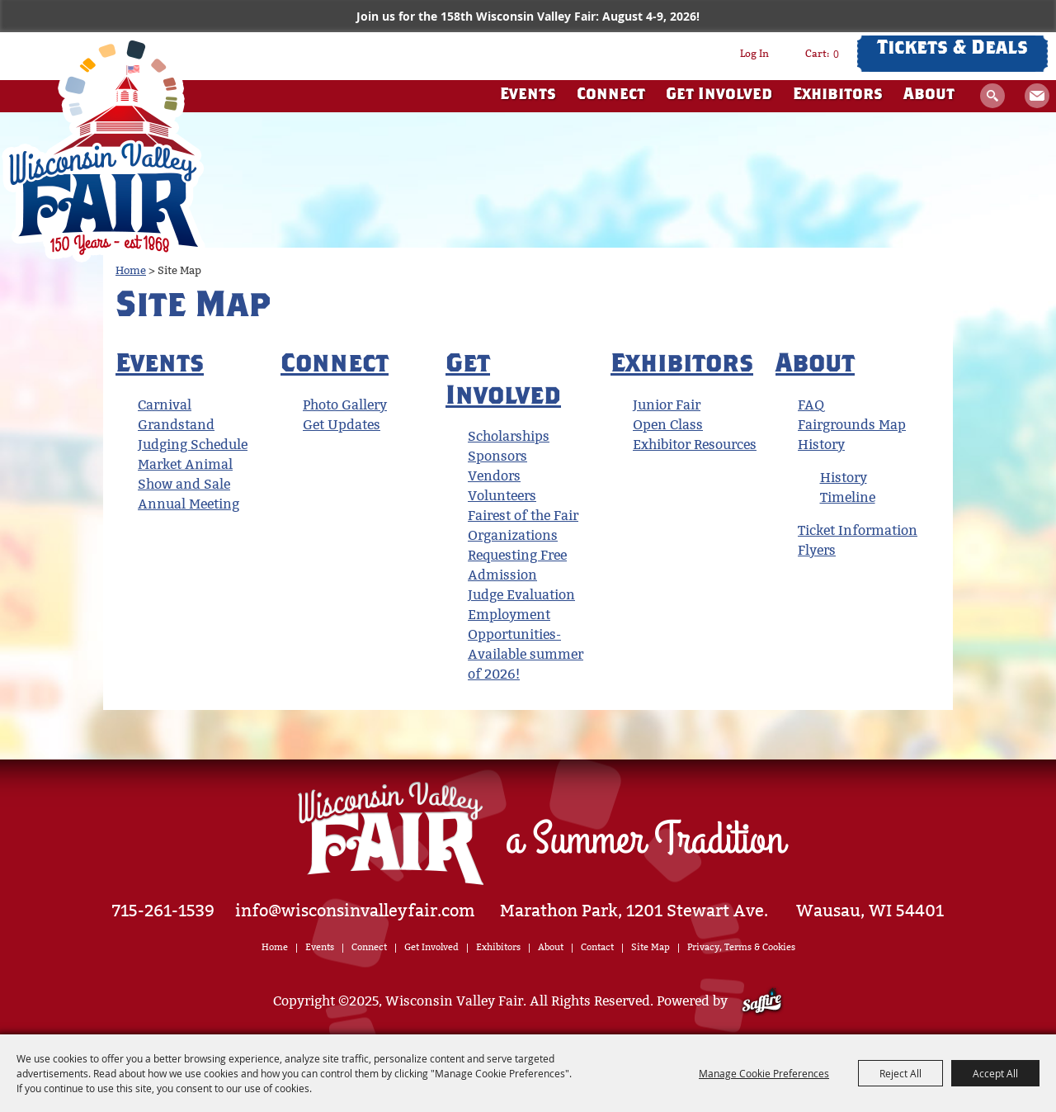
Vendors (494, 476)
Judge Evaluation (521, 595)
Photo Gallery (345, 405)
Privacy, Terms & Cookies (741, 947)
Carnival (164, 405)
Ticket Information (857, 530)
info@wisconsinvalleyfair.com (355, 910)
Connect (611, 95)
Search (992, 95)
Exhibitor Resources (695, 444)
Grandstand (176, 425)
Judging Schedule (193, 444)
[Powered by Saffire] (762, 1001)
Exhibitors (838, 95)
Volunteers (502, 496)
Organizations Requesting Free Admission (517, 555)
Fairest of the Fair (523, 515)
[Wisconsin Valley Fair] (103, 148)
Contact (597, 947)
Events (528, 95)
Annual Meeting (188, 504)
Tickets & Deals (952, 49)
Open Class (668, 425)
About (929, 95)
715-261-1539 (163, 910)
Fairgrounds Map (852, 425)
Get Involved (719, 95)
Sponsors (497, 456)
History (821, 444)
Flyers (817, 550)
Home (131, 270)
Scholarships (508, 436)
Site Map (650, 947)
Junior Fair (666, 405)
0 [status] (836, 53)
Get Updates (1037, 95)
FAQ (811, 405)
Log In (754, 53)
